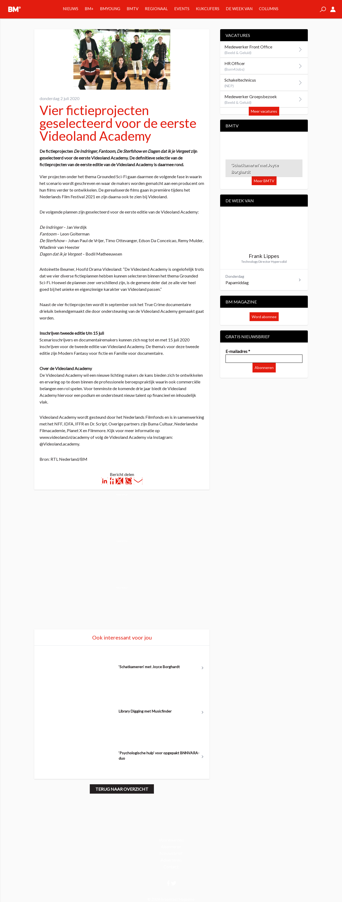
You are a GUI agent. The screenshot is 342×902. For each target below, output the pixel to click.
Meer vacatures (264, 111)
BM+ (89, 8)
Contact (171, 866)
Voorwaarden (171, 839)
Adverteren (171, 859)
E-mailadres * (238, 351)
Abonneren (264, 367)
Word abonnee (264, 316)
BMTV (132, 8)
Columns (268, 8)
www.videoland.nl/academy (65, 437)
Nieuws (70, 8)
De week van (239, 8)
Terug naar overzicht (121, 788)
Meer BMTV (264, 180)
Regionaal (156, 8)
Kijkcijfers (207, 8)
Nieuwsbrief (171, 853)
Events (181, 8)
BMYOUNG (110, 8)
